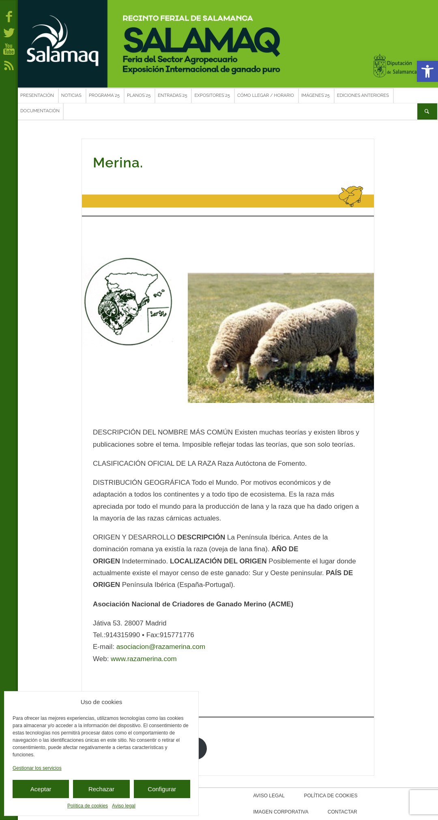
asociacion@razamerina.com (160, 647)
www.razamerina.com (144, 659)
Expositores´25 (212, 95)
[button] (427, 71)
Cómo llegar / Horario (265, 95)
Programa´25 (104, 95)
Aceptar (41, 789)
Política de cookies (87, 806)
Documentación (40, 110)
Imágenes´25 (315, 95)
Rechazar (101, 789)
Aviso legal (123, 806)
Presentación (37, 95)
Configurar (162, 789)
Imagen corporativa (378, 796)
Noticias (71, 95)
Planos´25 (138, 95)
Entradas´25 (172, 95)
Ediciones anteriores (363, 95)
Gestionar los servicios (37, 768)
